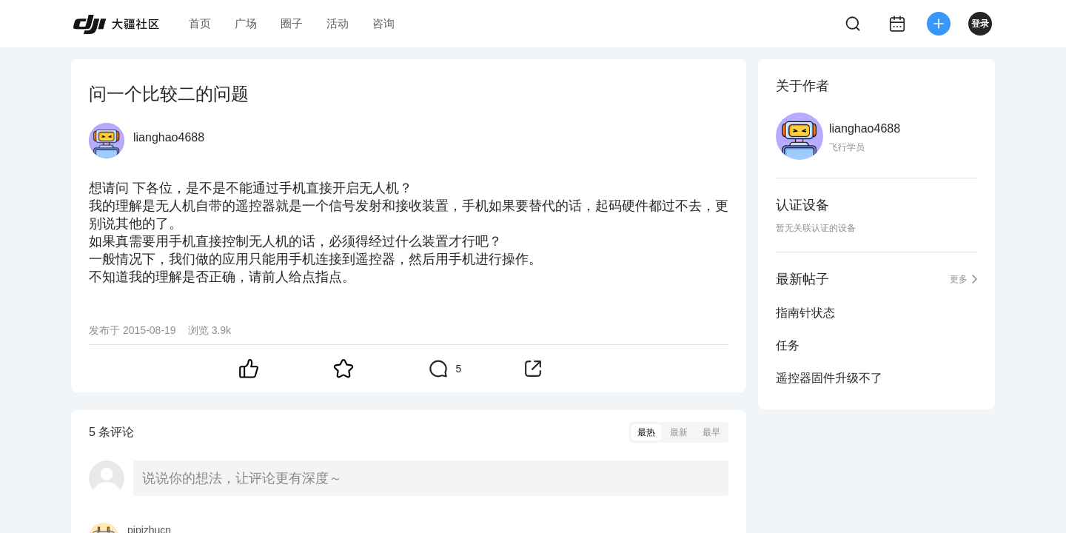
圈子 (292, 23)
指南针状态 (805, 312)
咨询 (383, 23)
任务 (788, 345)
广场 (246, 23)
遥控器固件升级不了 (829, 378)
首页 (200, 23)
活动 (337, 23)
